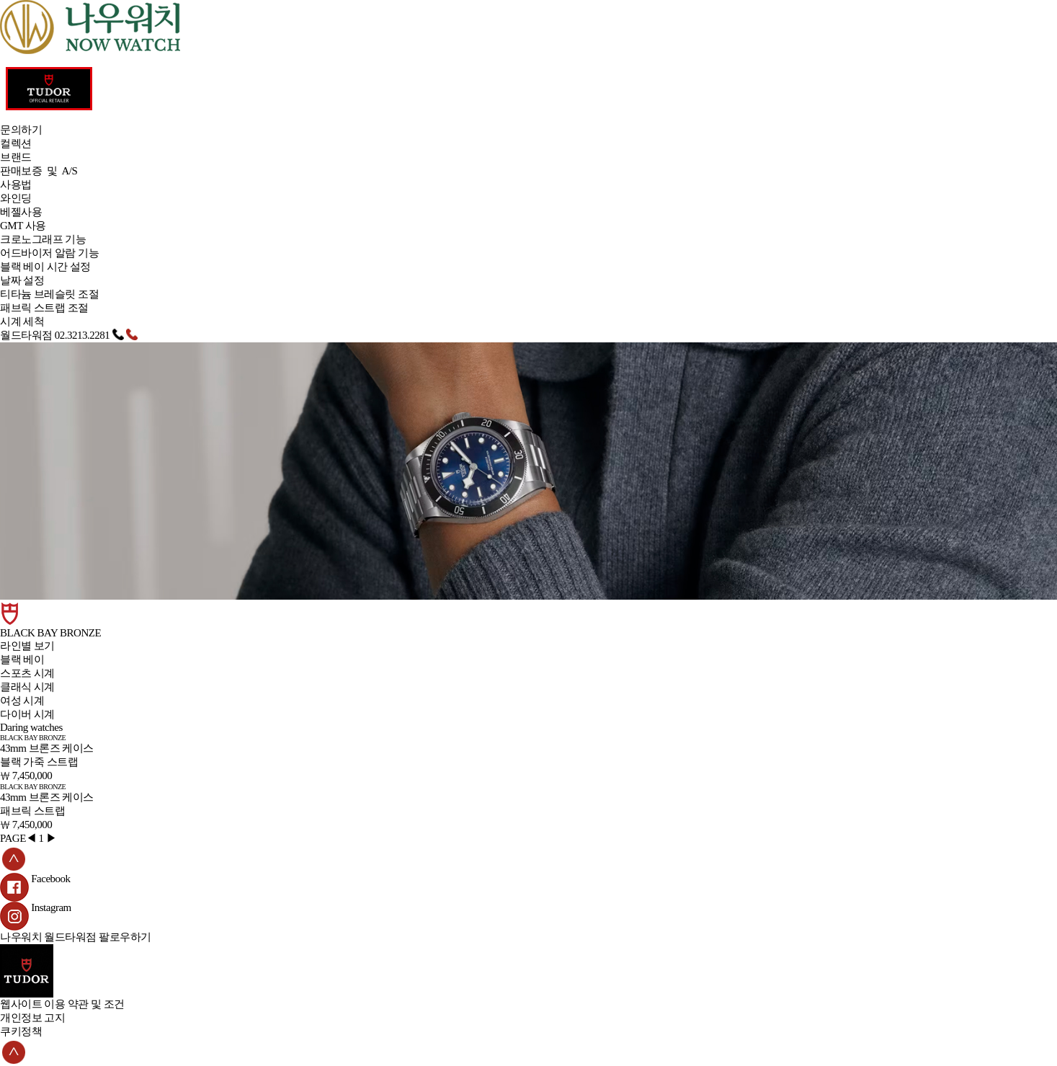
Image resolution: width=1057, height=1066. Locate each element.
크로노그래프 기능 (43, 239)
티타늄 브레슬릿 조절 (49, 294)
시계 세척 (22, 321)
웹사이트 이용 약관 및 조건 (62, 1004)
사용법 (16, 184)
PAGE (13, 838)
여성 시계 (22, 700)
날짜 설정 (22, 280)
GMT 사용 (23, 225)
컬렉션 (16, 143)
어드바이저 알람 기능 (49, 253)
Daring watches (31, 727)
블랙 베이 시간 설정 (45, 266)
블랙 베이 (22, 659)
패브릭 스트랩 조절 (44, 308)
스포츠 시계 (27, 673)
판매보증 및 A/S (38, 171)
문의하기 (21, 130)
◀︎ (31, 838)
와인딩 (16, 198)
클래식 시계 (27, 687)
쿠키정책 (21, 1031)
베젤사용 (21, 212)
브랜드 (16, 157)
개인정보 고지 (32, 1017)
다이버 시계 (27, 714)
